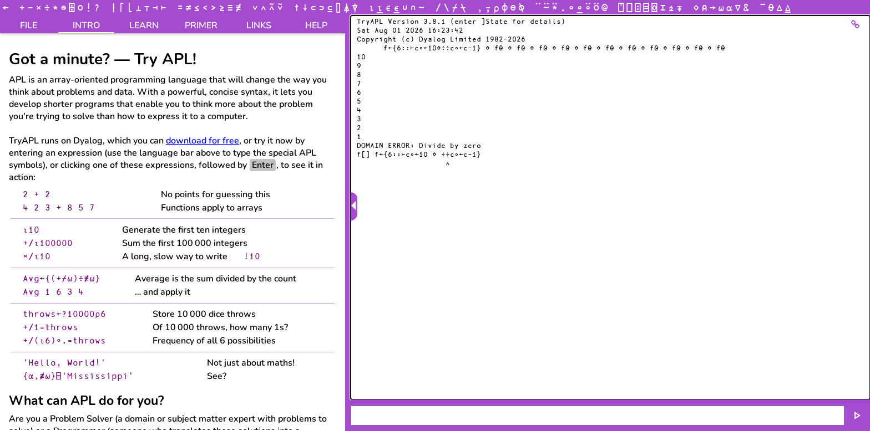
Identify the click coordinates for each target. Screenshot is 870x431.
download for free (202, 141)
